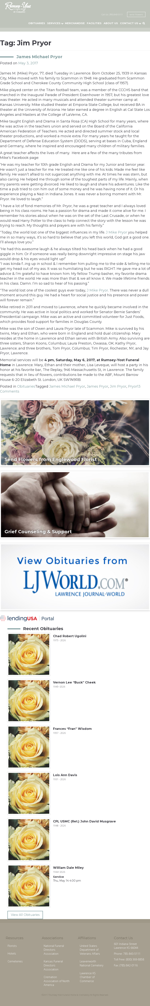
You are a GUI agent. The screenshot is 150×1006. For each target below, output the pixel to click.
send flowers (136, 14)
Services (53, 23)
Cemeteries (15, 961)
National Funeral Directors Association (54, 949)
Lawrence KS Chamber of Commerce (88, 977)
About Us (111, 23)
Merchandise (75, 23)
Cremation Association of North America (56, 981)
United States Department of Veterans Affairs (90, 949)
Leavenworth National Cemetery (91, 963)
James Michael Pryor (39, 56)
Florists (12, 946)
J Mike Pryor (116, 232)
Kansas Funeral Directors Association (53, 965)
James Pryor (97, 386)
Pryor (132, 386)
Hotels (12, 953)
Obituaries (36, 23)
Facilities (94, 23)
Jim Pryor (118, 386)
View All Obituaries (25, 915)
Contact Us (129, 23)
